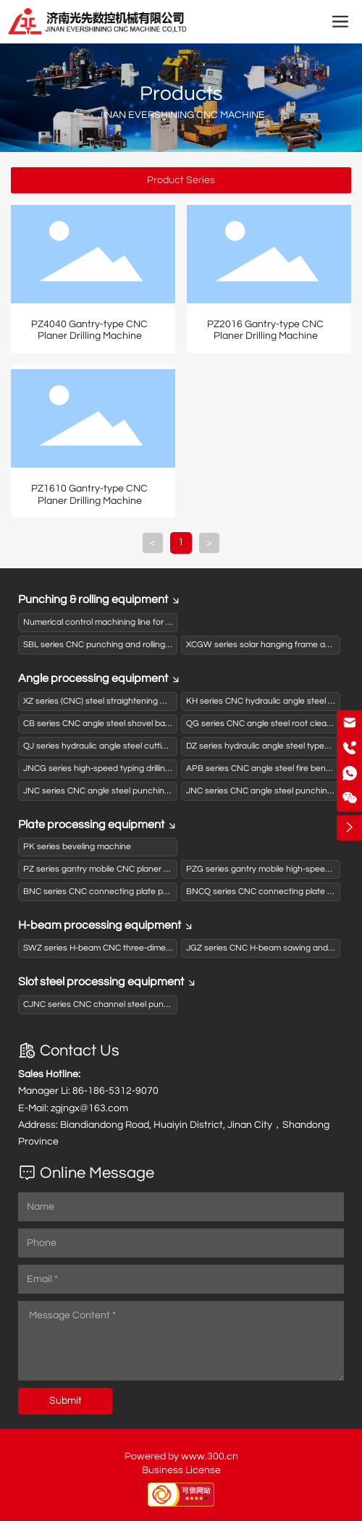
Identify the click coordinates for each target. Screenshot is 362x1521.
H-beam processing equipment (106, 925)
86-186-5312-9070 (115, 1091)
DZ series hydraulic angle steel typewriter (266, 746)
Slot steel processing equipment (107, 981)
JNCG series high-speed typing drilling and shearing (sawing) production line (170, 768)
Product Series (181, 180)
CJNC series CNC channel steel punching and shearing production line (161, 1004)
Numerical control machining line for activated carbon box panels (150, 622)
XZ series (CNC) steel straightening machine (108, 701)
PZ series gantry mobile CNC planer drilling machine (123, 869)
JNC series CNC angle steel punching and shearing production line (153, 791)
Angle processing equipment (99, 678)
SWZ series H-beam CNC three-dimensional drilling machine (139, 948)
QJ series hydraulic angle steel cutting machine (115, 746)
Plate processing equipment (97, 824)
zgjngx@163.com (89, 1108)
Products (181, 93)
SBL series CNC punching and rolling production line (124, 644)
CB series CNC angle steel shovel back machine (117, 723)
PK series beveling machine (77, 846)
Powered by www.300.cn (181, 1457)
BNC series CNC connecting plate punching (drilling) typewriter (144, 891)
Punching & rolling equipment (99, 599)
